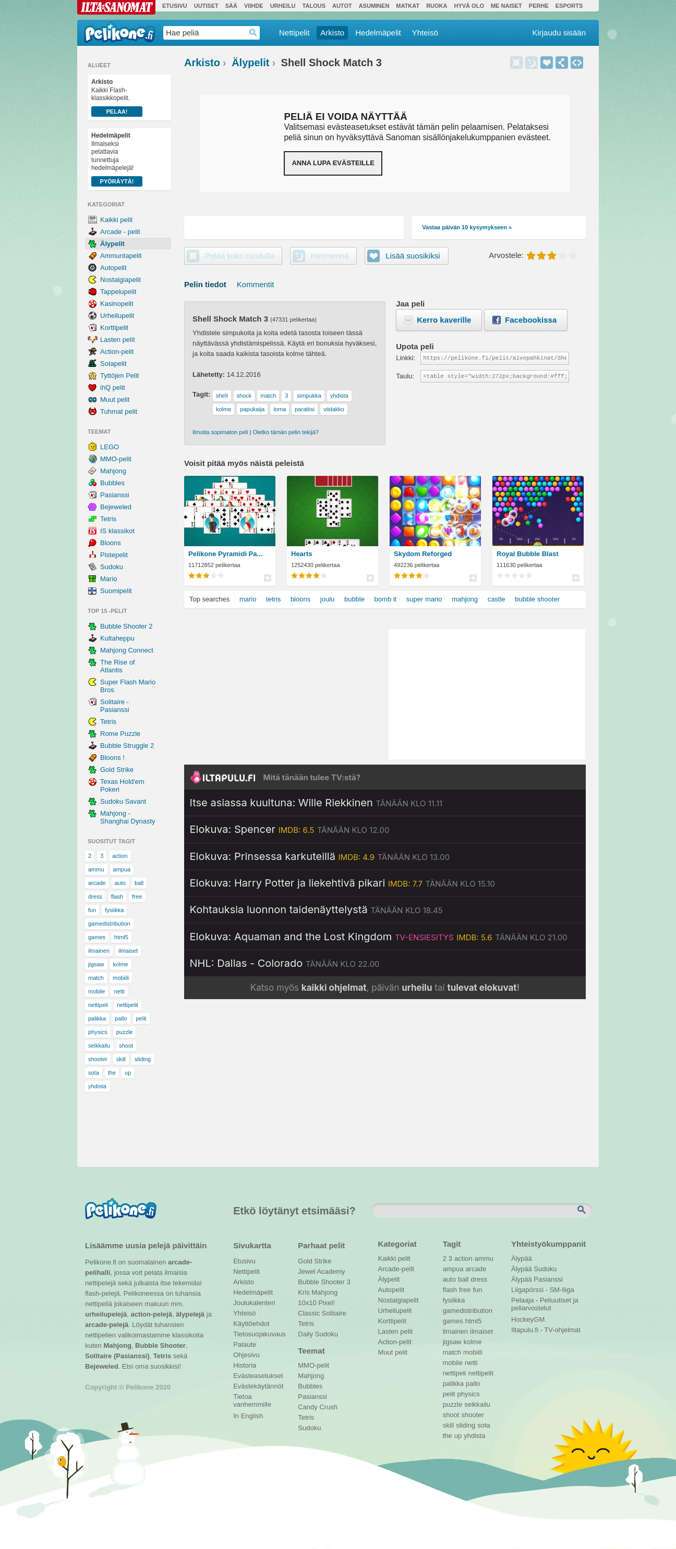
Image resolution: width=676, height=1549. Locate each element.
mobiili (121, 978)
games (96, 937)
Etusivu (174, 6)
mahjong (465, 599)
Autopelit (113, 268)
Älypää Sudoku (534, 1269)
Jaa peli (562, 62)
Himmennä (531, 62)
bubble (354, 599)
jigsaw (96, 964)
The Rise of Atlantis (117, 666)
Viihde (253, 6)
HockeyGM (528, 1319)
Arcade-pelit (396, 1269)
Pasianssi (114, 495)
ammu (96, 869)
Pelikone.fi (119, 32)
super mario (424, 599)
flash (117, 896)
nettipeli (98, 1005)
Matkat (407, 6)
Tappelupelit (118, 292)
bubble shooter (537, 599)
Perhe (539, 6)
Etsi (582, 1210)
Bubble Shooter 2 (126, 626)
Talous (314, 6)
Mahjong (113, 471)
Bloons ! (112, 757)
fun (92, 910)
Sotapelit (113, 363)
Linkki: (405, 358)
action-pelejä (151, 1314)
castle (496, 599)
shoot (126, 1045)
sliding (143, 1059)
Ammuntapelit (120, 256)
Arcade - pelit (120, 232)
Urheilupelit (117, 315)
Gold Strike (117, 769)
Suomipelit (116, 591)
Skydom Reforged (423, 554)
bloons (300, 599)
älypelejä (190, 1314)
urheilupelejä (106, 1314)
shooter (97, 1059)
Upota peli (577, 62)
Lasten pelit (117, 339)
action (119, 856)
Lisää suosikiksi (546, 62)
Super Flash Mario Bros (127, 686)
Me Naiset (506, 6)
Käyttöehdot (251, 1323)
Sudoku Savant (123, 801)
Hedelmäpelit (378, 32)
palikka (97, 1018)
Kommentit (255, 284)
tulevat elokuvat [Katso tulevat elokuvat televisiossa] (481, 987)
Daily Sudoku (318, 1334)
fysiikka (114, 910)
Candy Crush (317, 1407)
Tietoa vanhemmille (252, 1398)
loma (279, 409)
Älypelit (112, 244)
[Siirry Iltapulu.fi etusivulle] (385, 777)
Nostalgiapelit (120, 280)
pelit (141, 1018)
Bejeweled (115, 507)
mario (248, 599)
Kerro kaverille (444, 319)
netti (119, 991)
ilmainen (99, 951)
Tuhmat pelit (118, 411)
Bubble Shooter (160, 1345)
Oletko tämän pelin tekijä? (285, 432)
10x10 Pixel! (316, 1303)
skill (121, 1059)
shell (222, 395)
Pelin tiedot (205, 284)
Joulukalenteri (254, 1303)
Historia (244, 1365)
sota (93, 1072)
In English (248, 1416)
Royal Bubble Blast (527, 554)
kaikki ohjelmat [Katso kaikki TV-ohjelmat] (334, 987)
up (128, 1072)
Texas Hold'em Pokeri (122, 785)
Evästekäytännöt (258, 1386)
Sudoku (111, 567)
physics (97, 1032)
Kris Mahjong (317, 1292)
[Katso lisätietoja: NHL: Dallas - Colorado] (285, 963)
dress (95, 896)
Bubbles (112, 483)
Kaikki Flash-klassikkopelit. (116, 97)
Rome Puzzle (120, 733)
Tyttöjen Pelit (119, 375)
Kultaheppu (117, 638)
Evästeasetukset (258, 1376)
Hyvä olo (469, 6)
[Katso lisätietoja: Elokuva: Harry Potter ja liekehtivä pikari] (343, 883)
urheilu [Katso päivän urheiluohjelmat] (417, 987)
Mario (108, 579)
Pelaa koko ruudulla (239, 255)
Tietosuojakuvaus (258, 1334)
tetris (273, 599)
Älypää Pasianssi (537, 1279)
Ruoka (436, 6)
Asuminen (374, 6)
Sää (231, 6)
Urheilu (283, 6)
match (96, 978)
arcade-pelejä (106, 1325)
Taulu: (405, 376)
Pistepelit (114, 555)
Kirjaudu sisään (559, 32)
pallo (121, 1018)
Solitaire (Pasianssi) (117, 1356)
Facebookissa (531, 319)
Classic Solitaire (322, 1313)
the (112, 1072)
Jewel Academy (321, 1271)
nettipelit (127, 1005)
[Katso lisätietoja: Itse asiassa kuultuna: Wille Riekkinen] (316, 802)
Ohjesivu (246, 1355)
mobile (96, 991)
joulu (327, 599)
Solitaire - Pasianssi (114, 706)
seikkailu (99, 1045)
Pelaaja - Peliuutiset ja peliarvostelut (544, 1301)
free (137, 896)
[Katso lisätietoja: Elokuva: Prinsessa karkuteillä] (320, 856)
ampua (122, 869)
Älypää (521, 1258)
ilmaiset (128, 951)
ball (139, 883)
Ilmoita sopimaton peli (220, 432)
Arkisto (332, 32)
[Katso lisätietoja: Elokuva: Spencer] (290, 829)
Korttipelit (114, 327)
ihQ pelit (112, 387)
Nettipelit (294, 32)
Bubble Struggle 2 (127, 745)
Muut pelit (114, 399)
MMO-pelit (115, 459)
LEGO (109, 447)
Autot (342, 6)
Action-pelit (117, 351)
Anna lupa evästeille (333, 163)
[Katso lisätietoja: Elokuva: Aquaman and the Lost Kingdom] (379, 936)
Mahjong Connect (126, 650)
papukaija (252, 409)
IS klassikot (117, 531)
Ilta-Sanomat (116, 7)
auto (120, 883)
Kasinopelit (117, 304)
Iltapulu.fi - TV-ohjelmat (546, 1330)
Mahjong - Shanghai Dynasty (127, 817)
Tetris (108, 519)
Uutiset (206, 6)
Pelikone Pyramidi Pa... (225, 554)
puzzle (124, 1032)
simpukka (309, 395)
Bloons (110, 543)
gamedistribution (109, 923)
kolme (120, 964)
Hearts (301, 554)
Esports (569, 6)
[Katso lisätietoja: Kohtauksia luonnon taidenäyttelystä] (316, 909)
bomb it (386, 599)
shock (244, 395)
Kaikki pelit (116, 220)
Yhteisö (425, 32)
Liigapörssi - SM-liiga (542, 1290)
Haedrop (253, 32)
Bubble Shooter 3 (324, 1282)
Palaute (244, 1344)
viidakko (333, 409)
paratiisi (305, 409)
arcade (97, 883)
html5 (121, 937)
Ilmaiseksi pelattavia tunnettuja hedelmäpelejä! (116, 159)
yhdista (97, 1086)
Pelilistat (267, 578)
